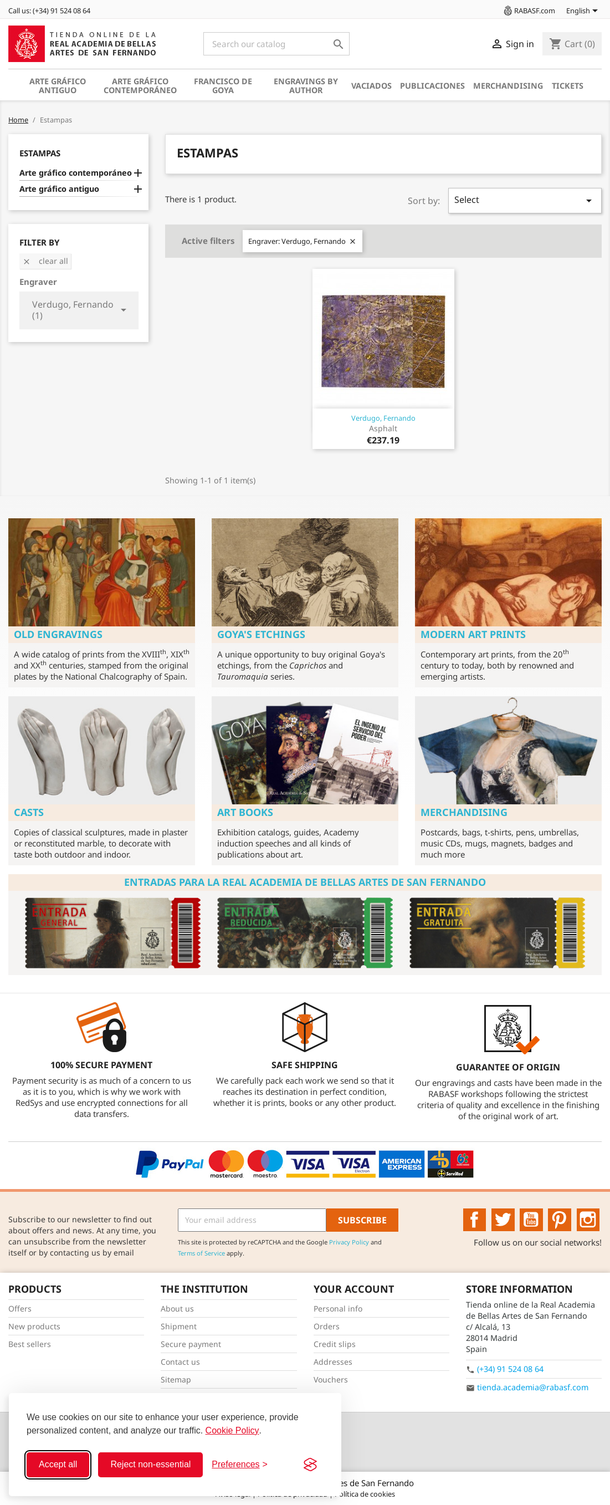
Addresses (333, 1361)
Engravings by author (306, 85)
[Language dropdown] (584, 11)
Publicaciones (432, 85)
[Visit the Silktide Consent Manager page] (310, 1464)
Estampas (39, 153)
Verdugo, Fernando (383, 418)
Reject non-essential (150, 1464)
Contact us (180, 1361)
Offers (20, 1308)
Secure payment (191, 1344)
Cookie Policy (232, 1430)
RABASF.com (528, 11)
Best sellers (29, 1344)
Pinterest (559, 1220)
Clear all (45, 261)
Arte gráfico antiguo (57, 85)
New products (34, 1326)
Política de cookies (365, 1494)
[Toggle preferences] (240, 1464)
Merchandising (508, 85)
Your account (354, 1288)
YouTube (531, 1220)
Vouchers (331, 1379)
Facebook (474, 1220)
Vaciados (371, 85)
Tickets (567, 85)
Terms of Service (201, 1253)
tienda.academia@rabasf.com (532, 1387)
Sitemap (176, 1379)
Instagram (588, 1220)
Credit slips (335, 1344)
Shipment (179, 1326)
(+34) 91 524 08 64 (510, 1369)
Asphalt (383, 428)
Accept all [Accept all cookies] (58, 1464)
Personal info (338, 1308)
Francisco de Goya (223, 85)
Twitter (503, 1220)
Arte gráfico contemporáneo (140, 85)
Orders (327, 1326)
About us (177, 1308)
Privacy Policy (349, 1242)
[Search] (276, 43)
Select (525, 200)
